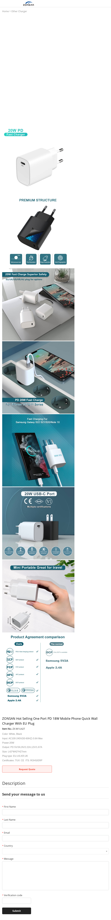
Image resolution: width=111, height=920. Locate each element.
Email (6, 832)
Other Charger (19, 11)
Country (7, 845)
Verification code (12, 895)
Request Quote (27, 769)
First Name (9, 806)
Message (7, 858)
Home (5, 11)
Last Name (8, 819)
